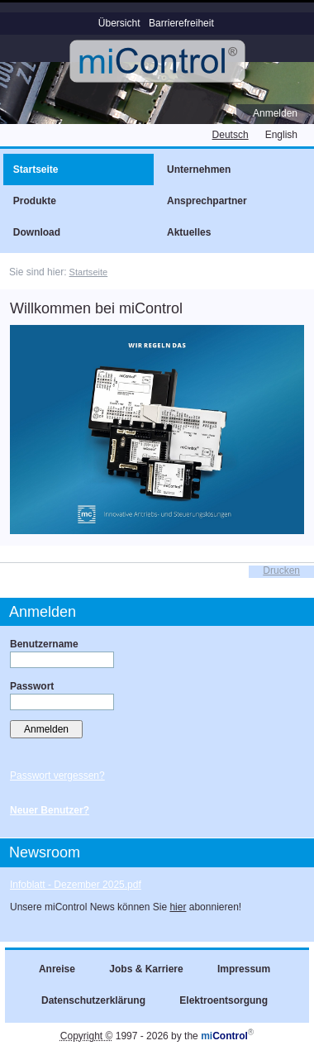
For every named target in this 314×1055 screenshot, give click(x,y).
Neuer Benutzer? (49, 810)
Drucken (281, 570)
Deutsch (230, 135)
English (281, 135)
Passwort (32, 686)
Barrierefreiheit (181, 23)
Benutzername (44, 644)
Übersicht (119, 23)
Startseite (88, 272)
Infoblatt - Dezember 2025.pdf (75, 884)
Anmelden (275, 113)
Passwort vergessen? (57, 775)
